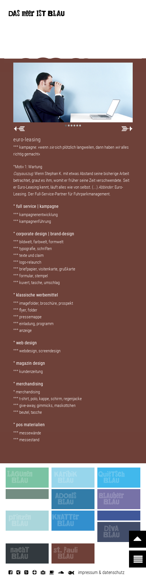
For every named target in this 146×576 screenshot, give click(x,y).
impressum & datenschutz (101, 572)
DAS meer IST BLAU (36, 15)
